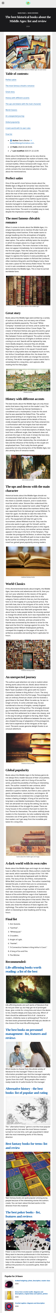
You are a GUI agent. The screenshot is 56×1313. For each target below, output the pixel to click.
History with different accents (17, 98)
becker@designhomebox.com (22, 143)
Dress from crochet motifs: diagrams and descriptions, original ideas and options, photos (31, 1293)
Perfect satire (11, 79)
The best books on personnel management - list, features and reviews (26, 1034)
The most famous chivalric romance (20, 85)
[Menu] (3, 3)
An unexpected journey (15, 116)
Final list (9, 134)
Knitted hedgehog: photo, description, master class (32, 1281)
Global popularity (13, 122)
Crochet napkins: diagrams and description (30, 1303)
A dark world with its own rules (18, 128)
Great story (10, 92)
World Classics (11, 110)
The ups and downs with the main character (23, 104)
